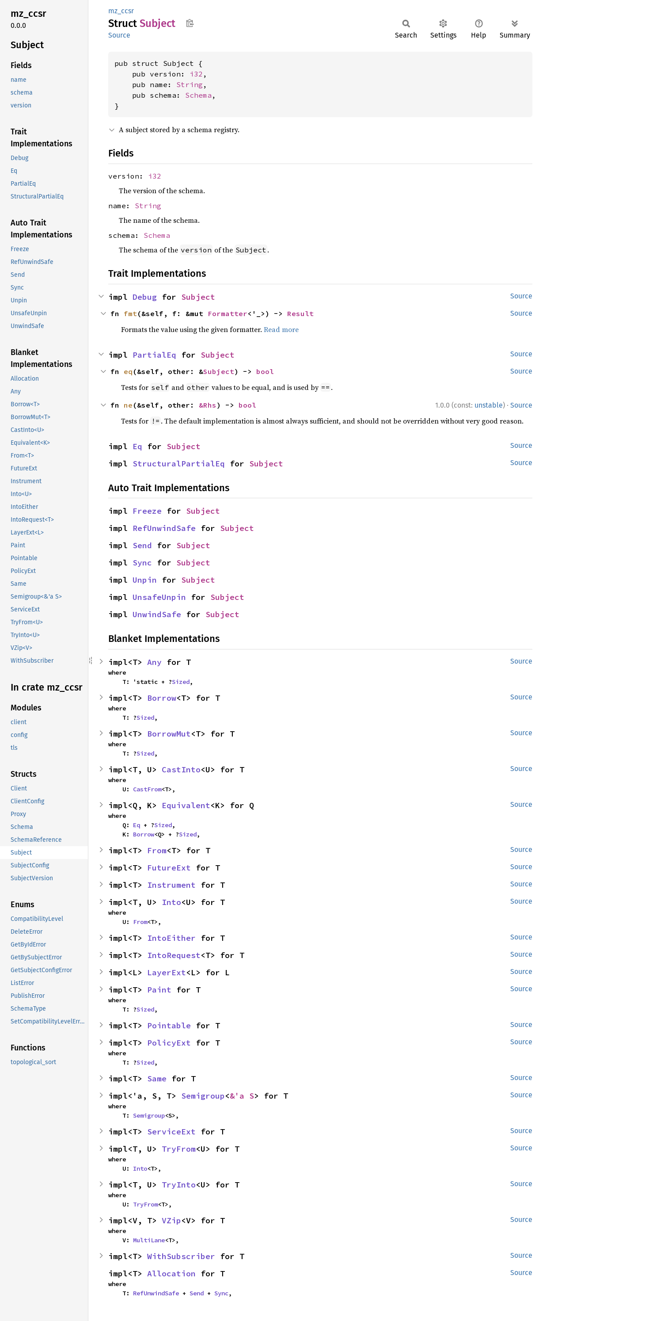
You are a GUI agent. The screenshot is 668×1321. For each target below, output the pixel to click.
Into (171, 902)
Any (154, 662)
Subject (198, 297)
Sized (181, 682)
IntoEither (171, 938)
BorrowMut (169, 734)
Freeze (147, 511)
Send (142, 545)
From (157, 850)
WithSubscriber (181, 1256)
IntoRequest (174, 955)
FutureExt (169, 868)
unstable (488, 405)
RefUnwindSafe (164, 528)
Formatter (227, 313)
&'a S (242, 1096)
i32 (196, 73)
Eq (137, 446)
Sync (142, 562)
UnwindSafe (157, 614)
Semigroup (203, 1096)
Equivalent (186, 805)
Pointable (169, 1025)
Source (119, 35)
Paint (159, 990)
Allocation (171, 1273)
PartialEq (154, 355)
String (189, 84)
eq (128, 371)
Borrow (161, 698)
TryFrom (179, 1149)
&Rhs (207, 405)
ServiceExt (171, 1131)
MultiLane (149, 1240)
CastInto (181, 769)
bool (265, 371)
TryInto (179, 1185)
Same (157, 1078)
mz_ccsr (121, 11)
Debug (145, 297)
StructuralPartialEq (179, 463)
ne (128, 405)
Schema (198, 95)
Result (300, 313)
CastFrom (147, 789)
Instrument (171, 885)
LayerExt (166, 972)
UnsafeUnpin (159, 597)
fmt (130, 313)
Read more (281, 329)
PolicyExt (169, 1043)
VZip (171, 1220)
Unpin (145, 580)
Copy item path (189, 23)
